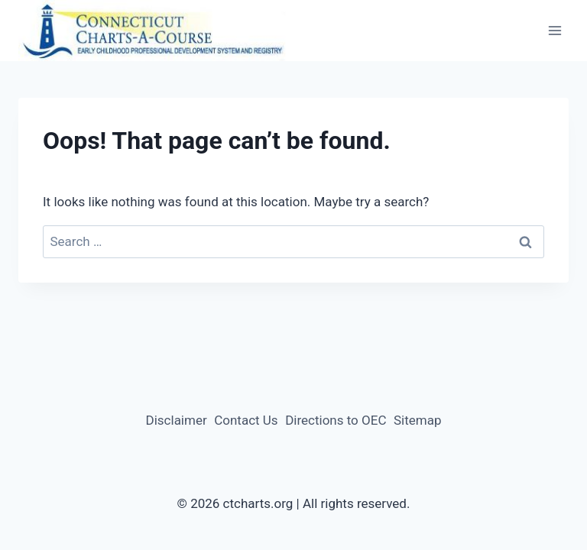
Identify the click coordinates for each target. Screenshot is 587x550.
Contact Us (245, 420)
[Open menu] (554, 31)
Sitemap (418, 420)
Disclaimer (176, 420)
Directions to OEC (335, 420)
